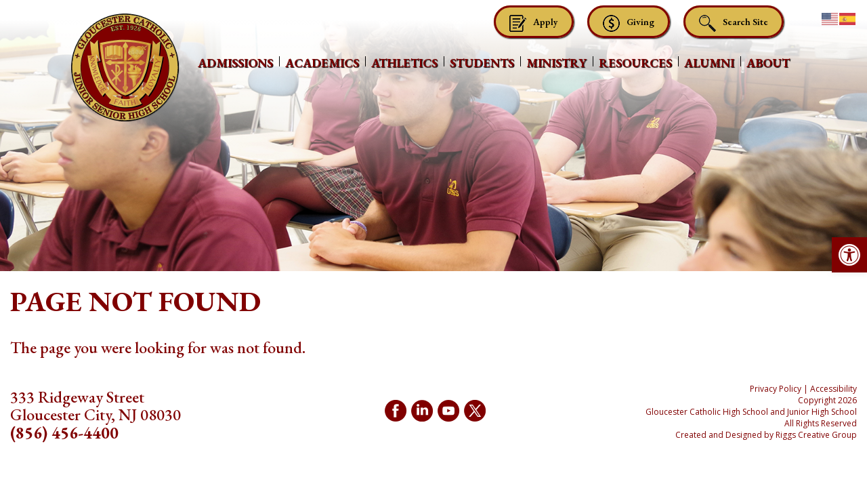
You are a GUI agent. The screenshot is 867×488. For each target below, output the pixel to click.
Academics (322, 62)
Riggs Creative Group (816, 435)
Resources (635, 62)
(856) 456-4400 (64, 432)
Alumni (709, 62)
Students (482, 62)
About (768, 62)
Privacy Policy (775, 388)
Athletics (404, 62)
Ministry (556, 62)
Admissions (235, 62)
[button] (849, 254)
